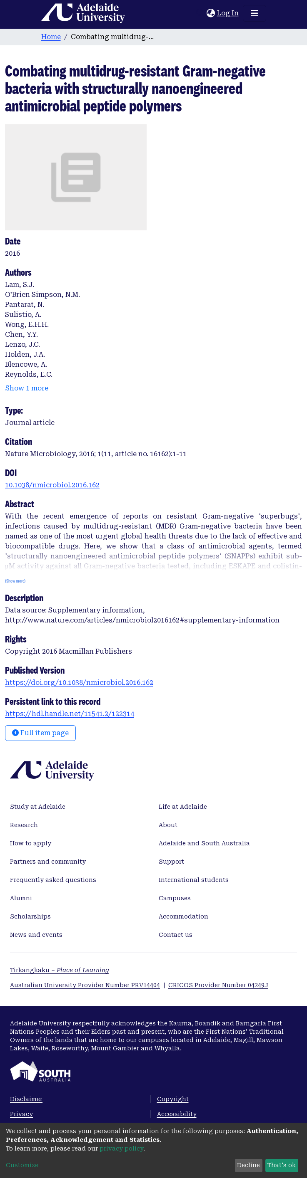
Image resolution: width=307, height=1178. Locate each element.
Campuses (175, 898)
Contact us (175, 934)
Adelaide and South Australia (204, 843)
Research (24, 825)
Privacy (21, 1114)
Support (171, 861)
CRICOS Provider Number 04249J (218, 985)
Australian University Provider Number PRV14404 (85, 985)
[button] (211, 13)
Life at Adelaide (183, 806)
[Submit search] (200, 13)
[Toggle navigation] (254, 13)
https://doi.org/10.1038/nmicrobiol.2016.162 (79, 683)
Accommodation (183, 916)
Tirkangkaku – (59, 970)
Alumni (21, 898)
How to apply (30, 843)
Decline (248, 1165)
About (168, 825)
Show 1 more (26, 388)
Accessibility (177, 1114)
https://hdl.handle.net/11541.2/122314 (69, 714)
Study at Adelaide (37, 806)
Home (51, 37)
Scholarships (30, 916)
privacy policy (121, 1148)
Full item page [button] (40, 733)
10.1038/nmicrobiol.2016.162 (52, 485)
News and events (36, 934)
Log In (228, 13)
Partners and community (48, 861)
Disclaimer (26, 1099)
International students (194, 880)
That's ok (281, 1165)
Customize (22, 1165)
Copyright (173, 1099)
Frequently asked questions (53, 880)
